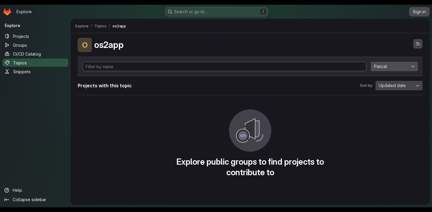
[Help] (35, 190)
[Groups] (35, 45)
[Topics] (35, 63)
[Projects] (35, 36)
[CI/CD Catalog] (35, 54)
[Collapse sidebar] (35, 200)
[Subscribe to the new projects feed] (418, 44)
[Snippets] (35, 71)
